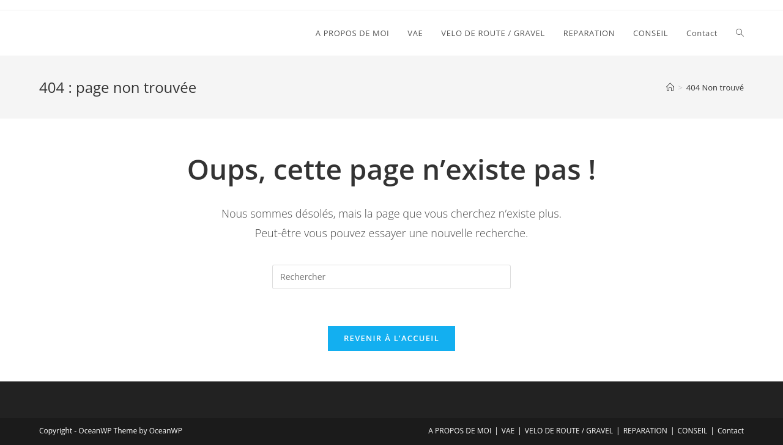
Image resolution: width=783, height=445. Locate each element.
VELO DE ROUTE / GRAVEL (569, 430)
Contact (731, 430)
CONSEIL (693, 430)
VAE (508, 430)
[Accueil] (670, 87)
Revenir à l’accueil (391, 338)
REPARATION (645, 430)
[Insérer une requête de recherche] (391, 277)
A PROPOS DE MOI (459, 430)
